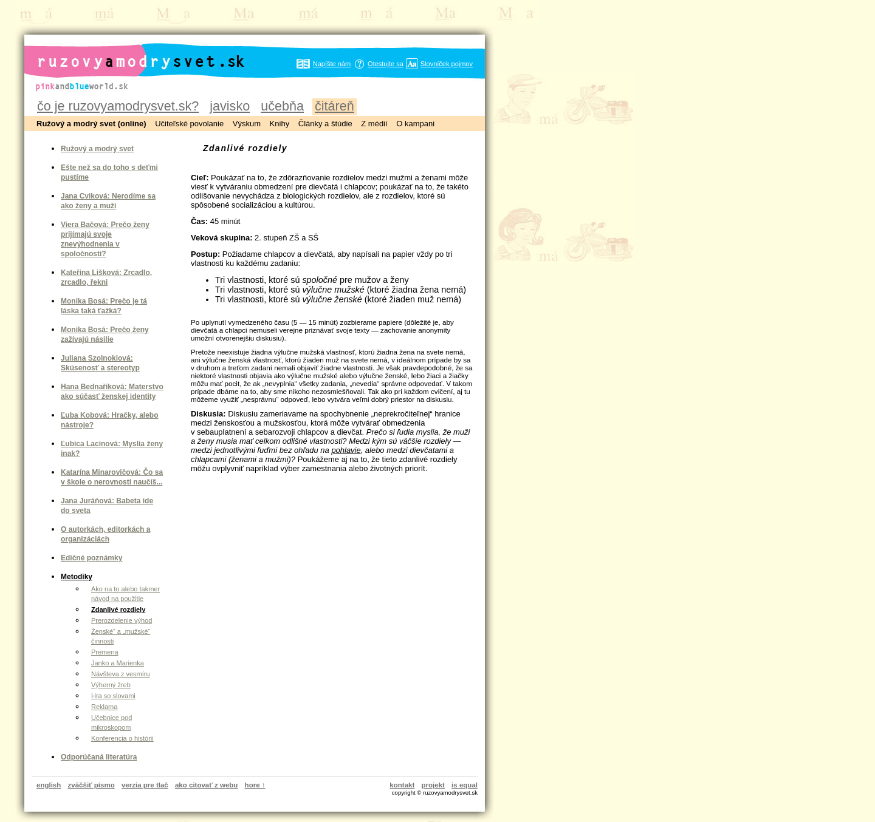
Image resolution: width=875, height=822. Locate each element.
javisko (230, 106)
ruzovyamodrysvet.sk (126, 52)
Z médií (374, 123)
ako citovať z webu (206, 785)
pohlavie (345, 450)
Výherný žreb (111, 684)
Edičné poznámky (91, 558)
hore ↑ (255, 785)
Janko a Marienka (117, 663)
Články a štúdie (325, 123)
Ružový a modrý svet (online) (91, 123)
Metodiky (76, 576)
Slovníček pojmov (446, 63)
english (48, 785)
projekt (433, 785)
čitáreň (334, 106)
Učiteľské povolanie (189, 123)
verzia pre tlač (145, 785)
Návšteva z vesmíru (120, 674)
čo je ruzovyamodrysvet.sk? (118, 106)
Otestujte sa (385, 63)
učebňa (282, 106)
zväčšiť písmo (91, 785)
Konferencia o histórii (122, 738)
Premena (104, 652)
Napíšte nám (332, 63)
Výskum (247, 123)
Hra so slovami (113, 695)
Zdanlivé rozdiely (118, 609)
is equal (464, 785)
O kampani (415, 123)
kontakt (401, 785)
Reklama (104, 706)
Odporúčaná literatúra (99, 757)
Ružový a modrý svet (97, 148)
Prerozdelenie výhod (121, 620)
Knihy (280, 123)
